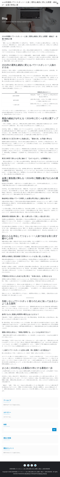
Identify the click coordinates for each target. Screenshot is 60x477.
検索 (5, 424)
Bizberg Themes (43, 473)
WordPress (27, 473)
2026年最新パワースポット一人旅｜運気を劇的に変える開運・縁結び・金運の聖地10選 (30, 468)
